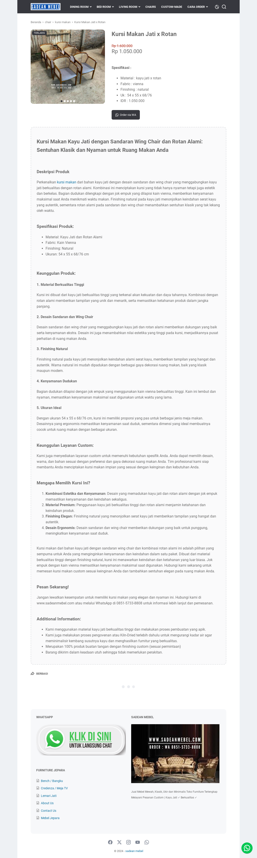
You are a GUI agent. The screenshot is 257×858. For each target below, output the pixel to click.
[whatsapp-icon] (146, 842)
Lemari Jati (48, 796)
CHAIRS (150, 6)
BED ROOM (104, 6)
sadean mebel (134, 851)
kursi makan (66, 182)
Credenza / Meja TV (54, 788)
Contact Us (48, 810)
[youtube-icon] (137, 842)
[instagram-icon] (128, 842)
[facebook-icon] (110, 842)
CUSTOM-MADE (171, 6)
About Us (47, 803)
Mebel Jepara (50, 818)
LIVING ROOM (128, 6)
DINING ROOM (79, 6)
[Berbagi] (39, 673)
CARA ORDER (196, 6)
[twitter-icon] (119, 842)
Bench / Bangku (52, 781)
